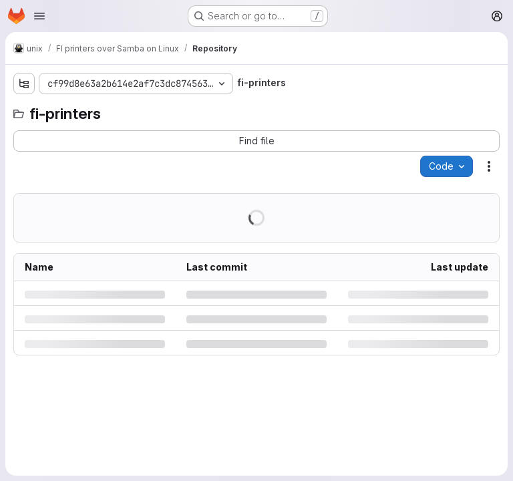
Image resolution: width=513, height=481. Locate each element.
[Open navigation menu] (39, 16)
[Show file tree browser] (24, 83)
